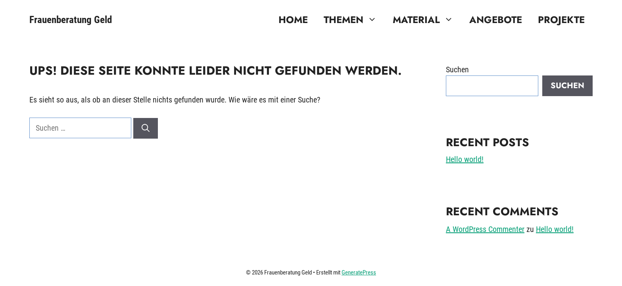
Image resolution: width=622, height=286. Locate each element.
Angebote (495, 20)
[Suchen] (145, 128)
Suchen (457, 69)
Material (427, 20)
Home (293, 20)
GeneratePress (359, 272)
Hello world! (465, 159)
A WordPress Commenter (485, 229)
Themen (354, 20)
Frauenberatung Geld (70, 19)
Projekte (561, 20)
